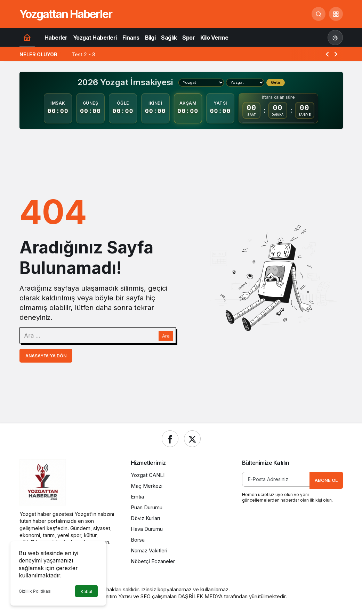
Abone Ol (326, 480)
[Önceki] (327, 54)
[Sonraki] (336, 54)
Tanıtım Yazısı (116, 596)
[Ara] (318, 14)
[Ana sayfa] (27, 37)
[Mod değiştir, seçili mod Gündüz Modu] (335, 37)
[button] (336, 14)
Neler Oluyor (38, 54)
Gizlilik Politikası (35, 591)
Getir (275, 82)
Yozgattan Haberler (65, 14)
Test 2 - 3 (83, 54)
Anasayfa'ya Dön (45, 355)
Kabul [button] (86, 591)
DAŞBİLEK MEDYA (200, 596)
